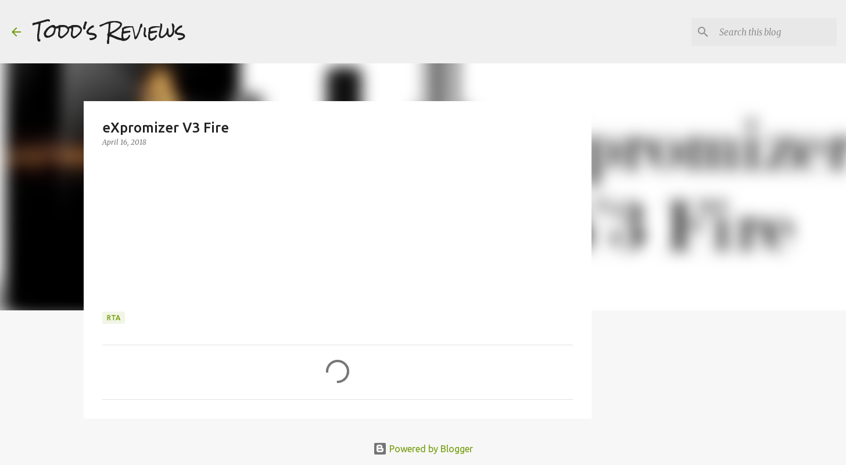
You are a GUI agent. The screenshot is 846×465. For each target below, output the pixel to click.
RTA (113, 317)
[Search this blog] (776, 32)
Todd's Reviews (109, 31)
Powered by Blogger (423, 448)
